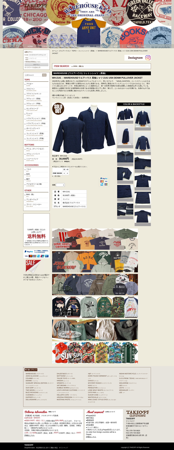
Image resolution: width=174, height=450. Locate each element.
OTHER (87, 46)
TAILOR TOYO (66, 378)
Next (168, 24)
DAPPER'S (33, 397)
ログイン (36, 64)
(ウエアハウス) (64, 51)
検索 (44, 75)
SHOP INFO (101, 46)
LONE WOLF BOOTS (100, 390)
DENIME (32, 381)
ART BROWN (66, 385)
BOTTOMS (58, 46)
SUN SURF (33, 388)
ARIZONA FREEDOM (70, 397)
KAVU (92, 385)
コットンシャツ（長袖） (86, 51)
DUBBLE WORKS (67, 388)
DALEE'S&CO (64, 374)
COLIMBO (32, 378)
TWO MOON (34, 390)
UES (123, 385)
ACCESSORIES (72, 46)
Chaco (93, 381)
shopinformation (29, 448)
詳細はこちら (29, 435)
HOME (30, 46)
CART (143, 46)
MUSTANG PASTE (69, 399)
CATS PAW (96, 392)
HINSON (63, 381)
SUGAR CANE (97, 395)
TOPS (44, 46)
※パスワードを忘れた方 (32, 67)
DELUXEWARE (36, 399)
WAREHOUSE (35, 374)
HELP (129, 46)
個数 (54, 185)
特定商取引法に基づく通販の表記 (47, 448)
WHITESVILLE (97, 397)
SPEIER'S (64, 383)
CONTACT (115, 46)
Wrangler (126, 390)
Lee (122, 392)
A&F (94, 374)
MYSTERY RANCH (100, 383)
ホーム (54, 51)
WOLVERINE (127, 383)
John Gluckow (37, 376)
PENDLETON (96, 388)
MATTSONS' (64, 376)
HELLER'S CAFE (67, 395)
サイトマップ (63, 448)
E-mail (26, 55)
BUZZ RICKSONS (36, 392)
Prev (6, 24)
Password (26, 58)
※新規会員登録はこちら (32, 62)
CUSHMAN (34, 395)
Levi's (124, 388)
